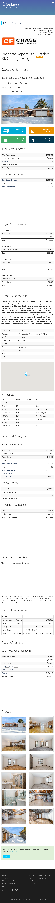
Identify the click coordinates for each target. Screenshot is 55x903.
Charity (32, 884)
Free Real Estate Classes (38, 878)
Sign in (6, 856)
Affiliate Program (8, 884)
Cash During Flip (7, 477)
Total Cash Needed (9, 187)
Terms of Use (34, 881)
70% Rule (5, 161)
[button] (5, 109)
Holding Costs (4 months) (10, 666)
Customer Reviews (8, 881)
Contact (4, 887)
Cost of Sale (6, 660)
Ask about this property (12, 23)
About (3, 875)
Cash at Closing (7, 474)
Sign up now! (13, 851)
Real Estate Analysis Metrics (39, 875)
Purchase (5, 673)
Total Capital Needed (9, 180)
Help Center (5, 878)
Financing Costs (7, 670)
